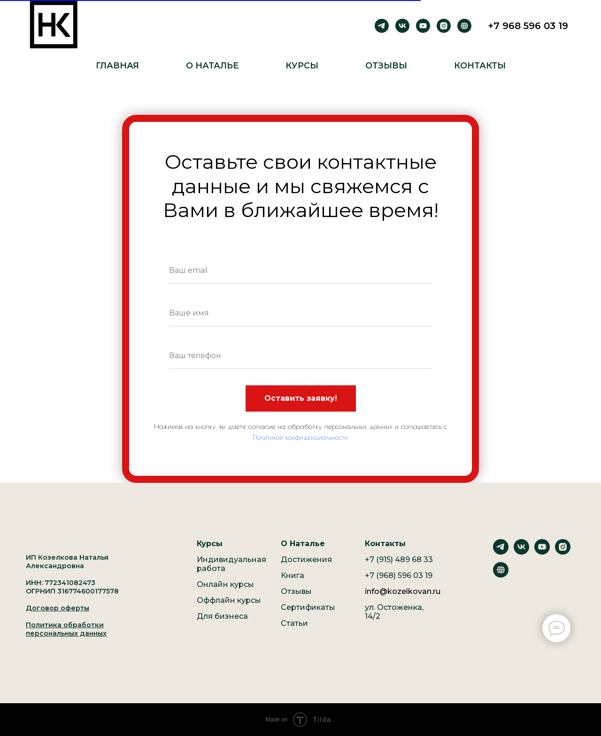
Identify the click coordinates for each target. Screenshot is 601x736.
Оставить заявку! (300, 398)
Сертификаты (308, 607)
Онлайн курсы (225, 584)
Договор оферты (57, 608)
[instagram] (444, 26)
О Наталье (212, 65)
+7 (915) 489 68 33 (399, 559)
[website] (501, 575)
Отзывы (386, 65)
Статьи (294, 623)
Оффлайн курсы (229, 600)
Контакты (480, 65)
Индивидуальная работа (231, 564)
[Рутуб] (464, 26)
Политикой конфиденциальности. (301, 437)
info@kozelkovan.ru (402, 591)
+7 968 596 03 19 (528, 25)
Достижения (306, 559)
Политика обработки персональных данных (66, 629)
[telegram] (382, 26)
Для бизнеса (222, 616)
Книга (292, 575)
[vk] (402, 26)
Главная (117, 65)
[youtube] (423, 26)
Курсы (301, 65)
